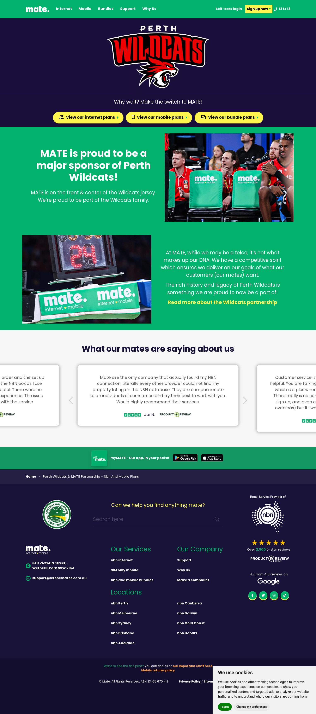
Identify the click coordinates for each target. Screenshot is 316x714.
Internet (64, 9)
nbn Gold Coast (191, 623)
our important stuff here (192, 666)
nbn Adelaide (122, 643)
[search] (217, 520)
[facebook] (252, 596)
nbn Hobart (187, 633)
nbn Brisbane (122, 633)
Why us (183, 570)
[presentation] (71, 400)
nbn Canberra (189, 603)
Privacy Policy (190, 681)
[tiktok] (285, 596)
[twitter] (263, 596)
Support (184, 560)
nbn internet (122, 560)
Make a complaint (193, 580)
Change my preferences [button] (251, 706)
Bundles (106, 9)
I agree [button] (224, 706)
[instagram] (274, 596)
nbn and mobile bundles (132, 580)
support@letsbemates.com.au (56, 578)
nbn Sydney (121, 623)
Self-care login (229, 9)
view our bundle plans (228, 117)
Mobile (85, 9)
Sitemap (210, 681)
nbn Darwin (187, 613)
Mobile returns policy (158, 670)
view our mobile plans (158, 117)
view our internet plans (87, 117)
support (128, 9)
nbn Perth (119, 603)
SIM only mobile (124, 570)
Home (31, 477)
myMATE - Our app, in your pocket (140, 458)
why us (149, 9)
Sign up (259, 9)
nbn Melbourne (124, 613)
